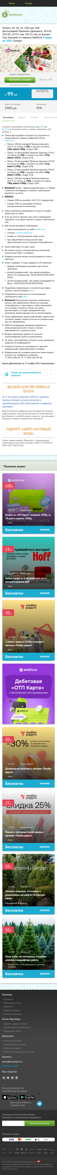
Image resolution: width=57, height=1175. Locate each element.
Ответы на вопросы (13, 1014)
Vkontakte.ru (8, 1077)
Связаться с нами (10, 1065)
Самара (28, 3)
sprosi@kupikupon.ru (12, 1061)
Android (6, 129)
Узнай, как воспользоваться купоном (26, 374)
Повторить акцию (20, 79)
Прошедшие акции (12, 1031)
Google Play (28, 1097)
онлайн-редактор (24, 232)
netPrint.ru (10, 140)
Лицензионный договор (15, 1044)
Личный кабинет (53, 3)
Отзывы (34, 117)
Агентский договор (13, 1040)
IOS (42, 126)
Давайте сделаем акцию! (15, 1023)
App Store (10, 1097)
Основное (8, 117)
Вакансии (8, 1006)
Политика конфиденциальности (19, 1051)
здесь (32, 290)
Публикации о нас (12, 1003)
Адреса (22, 117)
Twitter (12, 1077)
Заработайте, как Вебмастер (17, 1027)
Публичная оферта (13, 1048)
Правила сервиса (12, 1010)
